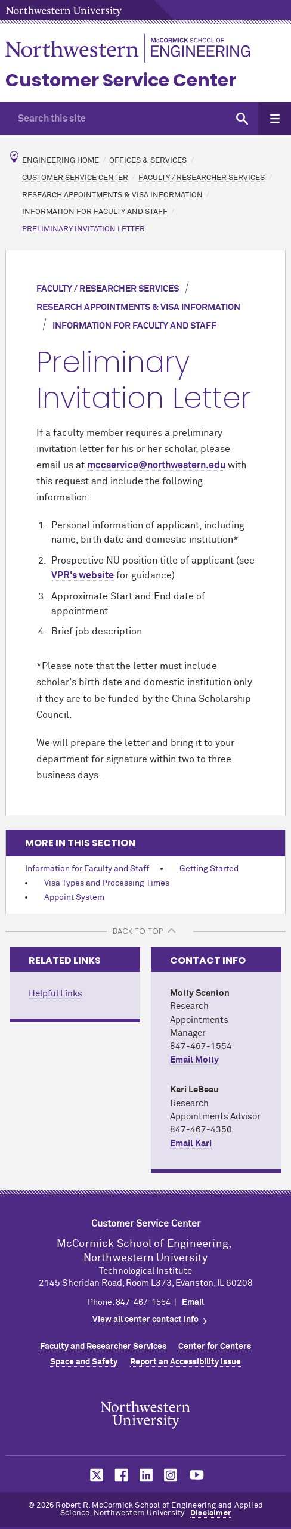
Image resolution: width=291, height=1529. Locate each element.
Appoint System (74, 897)
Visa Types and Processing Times (106, 883)
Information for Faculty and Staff (95, 212)
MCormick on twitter (94, 1475)
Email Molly (194, 1060)
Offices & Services (148, 161)
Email (193, 1302)
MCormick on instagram (171, 1475)
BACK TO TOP (138, 931)
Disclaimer (210, 1513)
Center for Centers (214, 1346)
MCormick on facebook (120, 1475)
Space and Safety (83, 1362)
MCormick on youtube (197, 1475)
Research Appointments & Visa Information (112, 195)
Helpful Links (55, 993)
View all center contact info (145, 1320)
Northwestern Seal (145, 1414)
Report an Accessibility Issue (185, 1362)
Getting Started (209, 869)
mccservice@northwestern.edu (156, 465)
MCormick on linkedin (145, 1475)
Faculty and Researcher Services (103, 1346)
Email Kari (191, 1143)
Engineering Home (60, 161)
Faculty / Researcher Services (201, 177)
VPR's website (82, 575)
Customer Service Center (120, 80)
